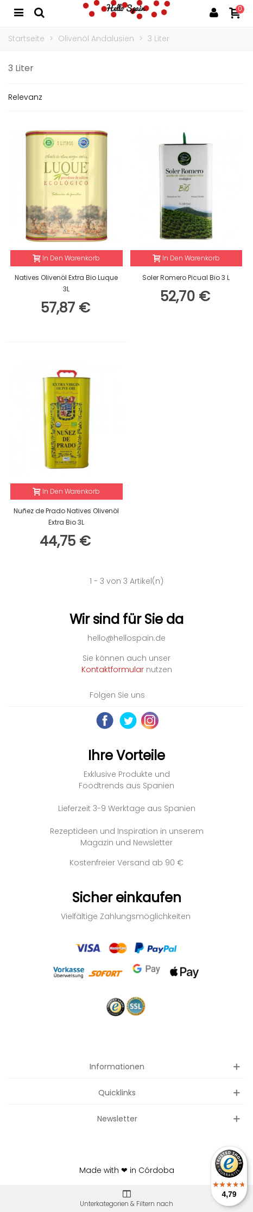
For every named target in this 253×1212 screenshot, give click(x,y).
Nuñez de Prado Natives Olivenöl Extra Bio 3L (66, 516)
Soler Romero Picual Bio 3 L (186, 277)
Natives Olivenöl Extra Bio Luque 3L (66, 283)
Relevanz (25, 97)
